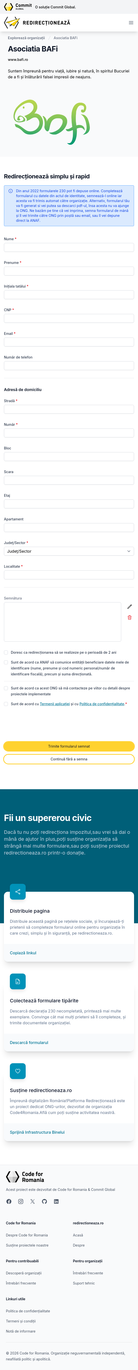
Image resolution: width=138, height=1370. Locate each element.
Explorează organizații (26, 38)
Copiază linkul (23, 952)
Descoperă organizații (23, 1273)
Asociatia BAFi (66, 38)
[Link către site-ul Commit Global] (19, 7)
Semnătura (13, 598)
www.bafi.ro (18, 59)
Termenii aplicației (55, 704)
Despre (79, 1245)
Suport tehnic (84, 1283)
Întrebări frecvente (21, 1283)
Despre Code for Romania (27, 1235)
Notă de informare (21, 1331)
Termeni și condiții (21, 1321)
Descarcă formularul (29, 1042)
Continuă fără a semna (69, 759)
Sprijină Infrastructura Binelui (37, 1132)
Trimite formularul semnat (69, 746)
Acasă (78, 1235)
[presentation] (41, 724)
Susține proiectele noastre (27, 1245)
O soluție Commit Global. (55, 7)
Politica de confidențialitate (101, 704)
